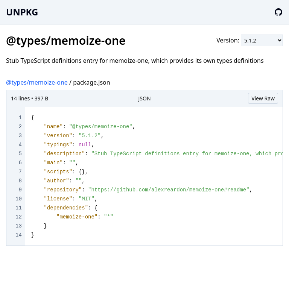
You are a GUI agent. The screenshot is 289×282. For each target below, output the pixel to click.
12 (18, 217)
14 (18, 235)
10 (18, 199)
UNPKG (22, 12)
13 (18, 226)
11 (18, 208)
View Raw (263, 98)
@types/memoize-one (37, 82)
